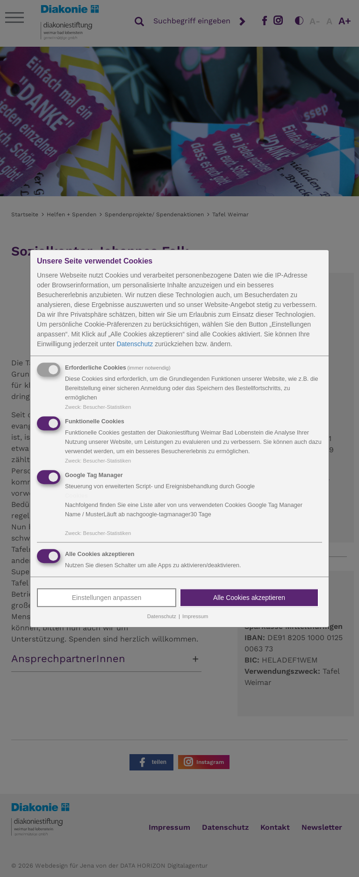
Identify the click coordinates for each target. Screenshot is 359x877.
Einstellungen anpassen (107, 598)
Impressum (195, 617)
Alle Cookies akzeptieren (249, 598)
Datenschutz (134, 344)
